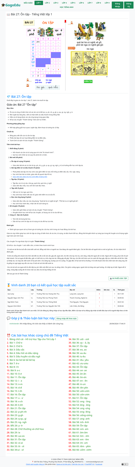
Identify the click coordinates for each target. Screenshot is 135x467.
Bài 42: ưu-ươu (80, 363)
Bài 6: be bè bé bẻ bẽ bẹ (22, 360)
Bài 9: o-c (15, 370)
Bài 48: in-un (79, 384)
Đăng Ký (128, 5)
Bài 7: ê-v (14, 363)
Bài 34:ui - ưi (17, 449)
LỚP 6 (81, 3)
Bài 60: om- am (80, 429)
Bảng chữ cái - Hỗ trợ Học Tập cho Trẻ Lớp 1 (33, 339)
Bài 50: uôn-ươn (80, 391)
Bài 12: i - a (16, 380)
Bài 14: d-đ (16, 387)
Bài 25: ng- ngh (18, 422)
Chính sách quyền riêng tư (35, 464)
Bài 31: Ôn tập (18, 439)
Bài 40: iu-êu (79, 356)
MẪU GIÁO (28, 3)
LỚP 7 (90, 3)
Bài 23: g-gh (16, 415)
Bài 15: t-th (16, 391)
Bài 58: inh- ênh (80, 422)
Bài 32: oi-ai (16, 442)
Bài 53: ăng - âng (81, 405)
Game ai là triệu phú (63, 464)
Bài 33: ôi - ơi (17, 446)
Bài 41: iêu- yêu (80, 360)
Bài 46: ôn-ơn (79, 377)
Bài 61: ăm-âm (80, 432)
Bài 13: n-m (16, 384)
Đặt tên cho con (78, 464)
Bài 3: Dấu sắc (17, 349)
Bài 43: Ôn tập (79, 367)
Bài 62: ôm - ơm (80, 436)
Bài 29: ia (15, 432)
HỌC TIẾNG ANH (66, 7)
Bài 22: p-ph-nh (18, 411)
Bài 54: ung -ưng (81, 408)
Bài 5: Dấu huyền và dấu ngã (25, 356)
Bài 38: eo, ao (79, 349)
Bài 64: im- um (80, 442)
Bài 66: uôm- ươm (81, 449)
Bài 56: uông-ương (82, 415)
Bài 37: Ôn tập (79, 346)
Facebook (99, 464)
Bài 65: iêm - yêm (81, 446)
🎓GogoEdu (10, 5)
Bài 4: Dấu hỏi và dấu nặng (24, 353)
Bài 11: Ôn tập (18, 377)
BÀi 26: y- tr (16, 425)
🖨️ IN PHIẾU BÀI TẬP (118, 278)
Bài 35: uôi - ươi (80, 339)
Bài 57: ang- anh (81, 418)
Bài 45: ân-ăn (79, 373)
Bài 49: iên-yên (80, 387)
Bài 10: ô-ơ (16, 373)
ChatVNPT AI (89, 464)
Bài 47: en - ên (79, 380)
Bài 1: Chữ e (16, 342)
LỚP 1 (38, 3)
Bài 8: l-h (14, 367)
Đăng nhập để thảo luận (66, 318)
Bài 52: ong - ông (81, 401)
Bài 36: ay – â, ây (81, 342)
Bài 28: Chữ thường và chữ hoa (27, 429)
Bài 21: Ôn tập (18, 408)
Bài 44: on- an (79, 370)
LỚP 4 (64, 3)
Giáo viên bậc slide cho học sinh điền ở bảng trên (30, 177)
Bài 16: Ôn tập (18, 394)
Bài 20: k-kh (16, 405)
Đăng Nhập (117, 5)
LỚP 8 (98, 3)
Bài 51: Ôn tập (79, 398)
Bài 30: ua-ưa (17, 436)
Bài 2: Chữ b (16, 346)
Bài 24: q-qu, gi (18, 418)
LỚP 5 (72, 3)
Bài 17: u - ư (16, 398)
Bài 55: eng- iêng (81, 411)
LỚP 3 (55, 3)
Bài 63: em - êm (80, 439)
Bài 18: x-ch (16, 401)
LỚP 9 (107, 3)
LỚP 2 (47, 3)
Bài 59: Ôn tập (79, 425)
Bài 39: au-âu (79, 353)
